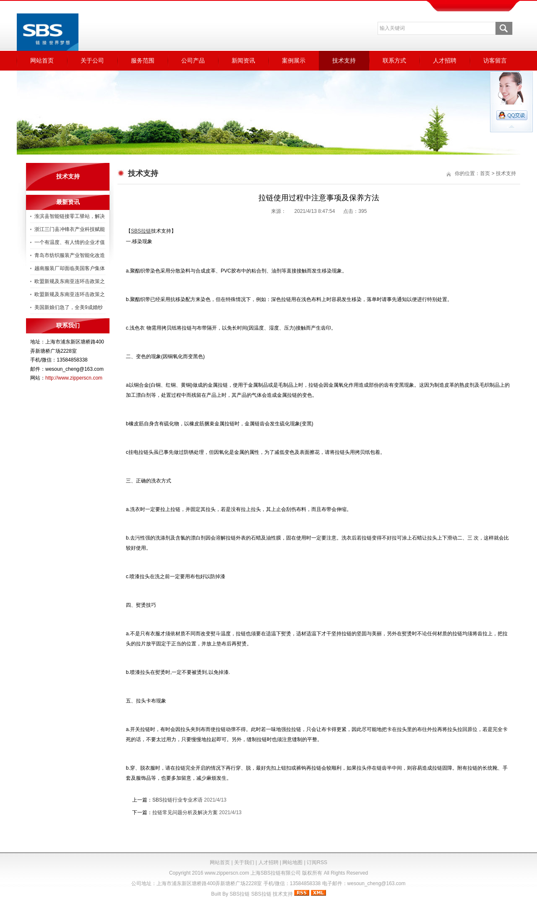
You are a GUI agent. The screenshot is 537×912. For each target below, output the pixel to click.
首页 (485, 173)
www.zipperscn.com (227, 873)
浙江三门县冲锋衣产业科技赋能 (69, 229)
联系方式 (394, 60)
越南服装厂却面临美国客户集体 (69, 268)
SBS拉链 (239, 894)
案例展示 (293, 60)
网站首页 (42, 60)
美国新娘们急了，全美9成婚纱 (68, 307)
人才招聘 (444, 60)
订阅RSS (317, 862)
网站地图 (292, 862)
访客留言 (495, 60)
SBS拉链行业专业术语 (177, 800)
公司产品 (193, 60)
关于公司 (92, 60)
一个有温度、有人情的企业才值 (69, 242)
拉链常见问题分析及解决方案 (185, 812)
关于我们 (244, 862)
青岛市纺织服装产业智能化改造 (69, 255)
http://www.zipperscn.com (73, 378)
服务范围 (142, 60)
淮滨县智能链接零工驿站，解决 (69, 216)
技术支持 (344, 60)
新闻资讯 (243, 60)
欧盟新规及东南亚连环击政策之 (69, 281)
